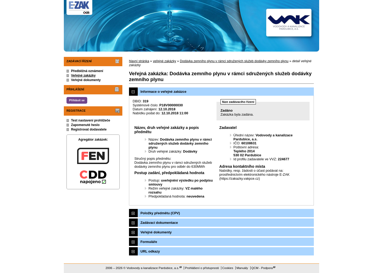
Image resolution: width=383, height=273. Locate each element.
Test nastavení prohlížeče (90, 120)
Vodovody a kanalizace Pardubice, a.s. (153, 268)
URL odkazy (150, 251)
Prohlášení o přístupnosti (202, 268)
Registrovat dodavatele (89, 129)
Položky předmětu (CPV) (160, 213)
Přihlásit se (77, 100)
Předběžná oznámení (87, 71)
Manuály (242, 268)
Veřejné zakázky (83, 75)
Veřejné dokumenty (86, 80)
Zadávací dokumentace (159, 223)
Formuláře (148, 242)
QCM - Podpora (262, 268)
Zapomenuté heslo (85, 125)
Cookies (227, 268)
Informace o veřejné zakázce (163, 92)
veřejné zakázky (164, 61)
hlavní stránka (139, 61)
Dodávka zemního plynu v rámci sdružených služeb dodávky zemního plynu (234, 61)
